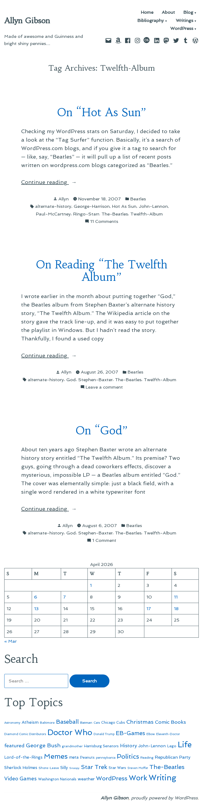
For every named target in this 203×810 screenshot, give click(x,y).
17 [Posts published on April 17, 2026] (148, 608)
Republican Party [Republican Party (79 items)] (173, 757)
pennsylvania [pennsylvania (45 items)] (106, 757)
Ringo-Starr (86, 214)
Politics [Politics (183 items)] (128, 756)
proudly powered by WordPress (164, 797)
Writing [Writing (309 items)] (162, 777)
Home (147, 13)
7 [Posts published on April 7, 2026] (64, 597)
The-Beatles (115, 214)
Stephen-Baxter (95, 379)
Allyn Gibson (27, 20)
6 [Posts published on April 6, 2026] (35, 597)
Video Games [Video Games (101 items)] (20, 779)
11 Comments (104, 221)
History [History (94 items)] (128, 745)
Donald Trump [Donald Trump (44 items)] (104, 734)
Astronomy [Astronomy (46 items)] (12, 722)
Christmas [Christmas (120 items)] (140, 722)
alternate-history (53, 206)
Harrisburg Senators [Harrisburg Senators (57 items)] (101, 746)
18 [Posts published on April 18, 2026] (176, 608)
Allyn (63, 198)
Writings (184, 21)
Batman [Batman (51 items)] (86, 722)
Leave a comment (104, 387)
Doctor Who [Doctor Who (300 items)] (69, 732)
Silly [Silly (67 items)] (64, 767)
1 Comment (104, 540)
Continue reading (52, 182)
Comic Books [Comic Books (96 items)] (170, 722)
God (71, 379)
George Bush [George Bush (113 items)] (43, 745)
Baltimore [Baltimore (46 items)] (47, 722)
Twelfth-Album (146, 214)
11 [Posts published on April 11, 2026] (176, 597)
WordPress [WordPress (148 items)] (111, 778)
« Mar (10, 641)
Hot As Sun (124, 206)
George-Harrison (92, 206)
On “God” (102, 430)
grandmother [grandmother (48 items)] (72, 746)
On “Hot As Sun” (101, 112)
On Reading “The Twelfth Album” (101, 271)
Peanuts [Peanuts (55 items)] (87, 757)
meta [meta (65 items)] (74, 757)
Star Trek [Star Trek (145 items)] (94, 766)
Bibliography (150, 21)
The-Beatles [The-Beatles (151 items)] (166, 766)
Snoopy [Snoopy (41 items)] (74, 768)
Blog (188, 13)
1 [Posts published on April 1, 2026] (91, 585)
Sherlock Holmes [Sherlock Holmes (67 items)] (20, 767)
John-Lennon (153, 206)
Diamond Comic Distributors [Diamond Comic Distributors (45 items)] (25, 734)
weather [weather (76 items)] (86, 778)
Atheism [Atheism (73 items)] (30, 722)
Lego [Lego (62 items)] (171, 746)
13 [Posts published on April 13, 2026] (36, 608)
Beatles (138, 198)
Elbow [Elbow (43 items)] (150, 734)
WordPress (181, 29)
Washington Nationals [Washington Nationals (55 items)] (57, 779)
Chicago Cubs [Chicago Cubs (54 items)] (113, 722)
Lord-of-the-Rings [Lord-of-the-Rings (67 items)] (23, 757)
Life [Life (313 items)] (185, 744)
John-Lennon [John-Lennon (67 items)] (152, 746)
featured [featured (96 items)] (14, 745)
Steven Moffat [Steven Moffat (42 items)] (137, 768)
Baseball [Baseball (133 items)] (67, 721)
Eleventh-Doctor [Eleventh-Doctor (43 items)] (168, 734)
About (168, 13)
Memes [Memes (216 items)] (56, 756)
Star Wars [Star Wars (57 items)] (117, 768)
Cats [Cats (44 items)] (97, 722)
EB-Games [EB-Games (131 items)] (130, 733)
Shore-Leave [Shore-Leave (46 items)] (49, 768)
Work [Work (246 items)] (138, 778)
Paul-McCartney (53, 214)
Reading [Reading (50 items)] (147, 757)
